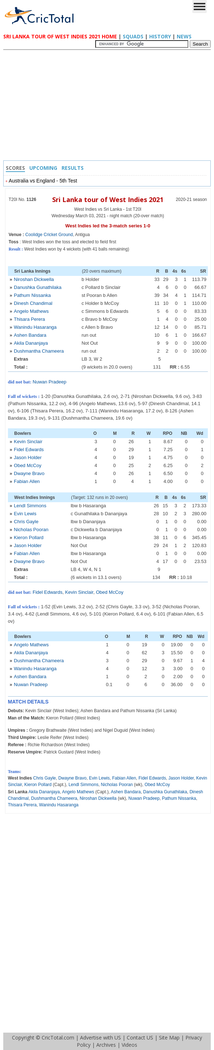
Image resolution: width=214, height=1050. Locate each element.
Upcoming (43, 167)
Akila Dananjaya (31, 343)
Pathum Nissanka (32, 295)
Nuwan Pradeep (49, 382)
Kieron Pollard (28, 537)
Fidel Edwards (28, 449)
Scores (15, 167)
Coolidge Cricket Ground (49, 234)
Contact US (140, 1037)
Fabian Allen (27, 481)
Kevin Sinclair (28, 441)
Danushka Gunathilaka (38, 287)
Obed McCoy (27, 465)
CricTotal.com (58, 1037)
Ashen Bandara (30, 335)
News (184, 36)
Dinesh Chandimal (33, 303)
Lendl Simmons (30, 505)
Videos (129, 1044)
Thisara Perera (29, 319)
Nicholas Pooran (31, 529)
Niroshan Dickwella (34, 279)
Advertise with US (100, 1037)
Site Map (169, 1037)
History (160, 36)
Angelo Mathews (31, 311)
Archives (106, 1044)
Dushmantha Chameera (39, 351)
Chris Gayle (26, 521)
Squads (133, 36)
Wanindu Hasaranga (35, 327)
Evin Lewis (25, 513)
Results (73, 167)
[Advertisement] (109, 106)
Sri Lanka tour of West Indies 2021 (107, 199)
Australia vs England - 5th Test (43, 181)
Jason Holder (28, 457)
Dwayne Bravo (29, 473)
